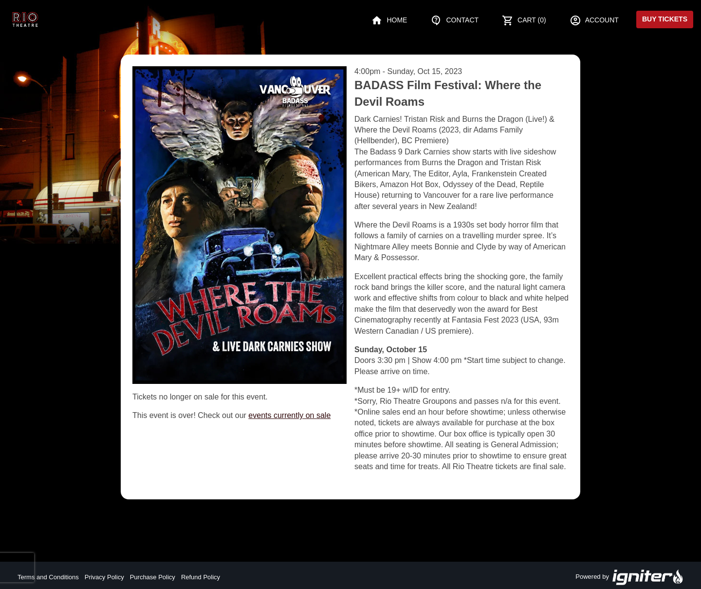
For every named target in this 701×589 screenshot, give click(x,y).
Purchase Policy (152, 577)
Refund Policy (200, 577)
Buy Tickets (664, 19)
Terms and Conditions (48, 577)
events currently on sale (289, 415)
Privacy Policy (104, 577)
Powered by (629, 577)
